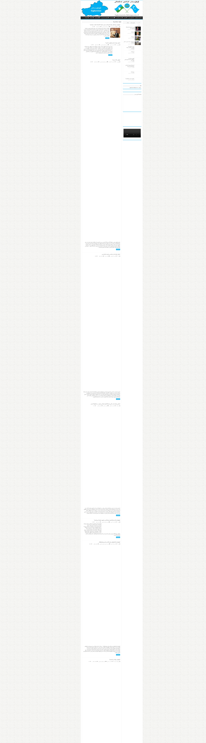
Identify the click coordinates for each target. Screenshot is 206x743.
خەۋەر (117, 17)
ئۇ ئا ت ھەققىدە (129, 17)
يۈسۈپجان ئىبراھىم (108, 661)
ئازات (110, 26)
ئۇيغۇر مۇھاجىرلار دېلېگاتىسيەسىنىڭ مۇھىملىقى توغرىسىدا (121, 59)
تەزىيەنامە (124, 32)
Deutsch (83, 17)
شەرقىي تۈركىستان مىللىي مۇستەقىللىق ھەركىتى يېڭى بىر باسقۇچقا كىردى (96, 404)
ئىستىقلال (109, 405)
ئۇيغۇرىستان (122, 17)
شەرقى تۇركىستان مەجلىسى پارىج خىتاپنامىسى (102, 254)
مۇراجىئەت (124, 72)
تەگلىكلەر (130, 25)
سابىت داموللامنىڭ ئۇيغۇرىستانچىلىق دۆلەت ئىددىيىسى (122, 47)
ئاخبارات (98, 405)
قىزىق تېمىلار (124, 22)
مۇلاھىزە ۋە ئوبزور (96, 17)
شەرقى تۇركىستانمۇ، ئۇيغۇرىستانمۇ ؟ (104, 43)
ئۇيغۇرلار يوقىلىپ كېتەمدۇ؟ (106, 659)
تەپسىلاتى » (98, 38)
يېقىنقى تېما (130, 22)
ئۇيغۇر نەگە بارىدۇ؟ (107, 60)
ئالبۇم (99, 26)
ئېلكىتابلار (88, 17)
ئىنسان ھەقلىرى (111, 17)
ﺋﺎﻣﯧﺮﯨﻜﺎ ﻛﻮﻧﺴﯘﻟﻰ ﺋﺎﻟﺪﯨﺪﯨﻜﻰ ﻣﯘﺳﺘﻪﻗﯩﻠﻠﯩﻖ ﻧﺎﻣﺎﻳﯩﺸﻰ (121, 66)
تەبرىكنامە (124, 51)
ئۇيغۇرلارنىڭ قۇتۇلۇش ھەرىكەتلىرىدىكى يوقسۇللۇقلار (100, 542)
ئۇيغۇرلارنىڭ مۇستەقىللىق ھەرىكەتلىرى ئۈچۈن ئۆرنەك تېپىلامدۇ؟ (98, 520)
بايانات (97, 256)
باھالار (119, 22)
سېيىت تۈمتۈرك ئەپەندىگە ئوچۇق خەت (121, 28)
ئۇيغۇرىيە (109, 44)
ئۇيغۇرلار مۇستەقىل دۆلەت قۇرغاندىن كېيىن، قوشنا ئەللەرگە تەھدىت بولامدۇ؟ (96, 25)
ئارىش (110, 522)
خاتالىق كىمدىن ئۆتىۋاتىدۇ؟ (121, 78)
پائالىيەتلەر (103, 17)
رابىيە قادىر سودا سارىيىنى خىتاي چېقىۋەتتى (120, 42)
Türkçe (78, 17)
